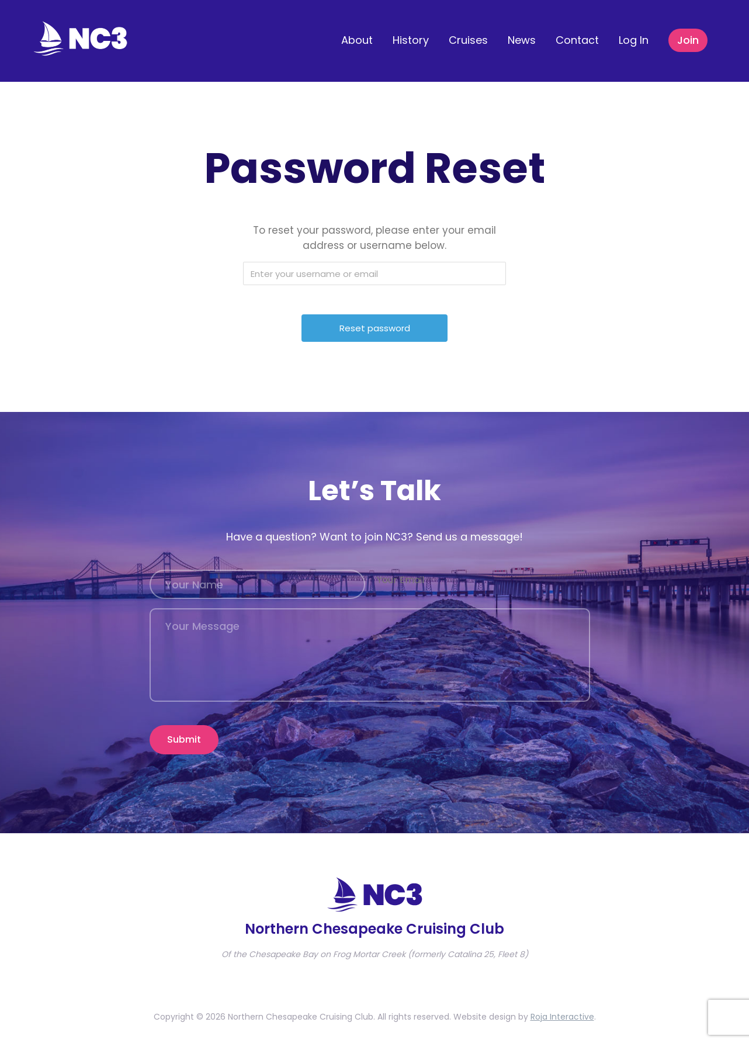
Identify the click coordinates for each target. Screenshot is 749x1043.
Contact (577, 40)
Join (688, 40)
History (411, 40)
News (522, 40)
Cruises (468, 40)
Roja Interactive (562, 1011)
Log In (634, 40)
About (357, 40)
